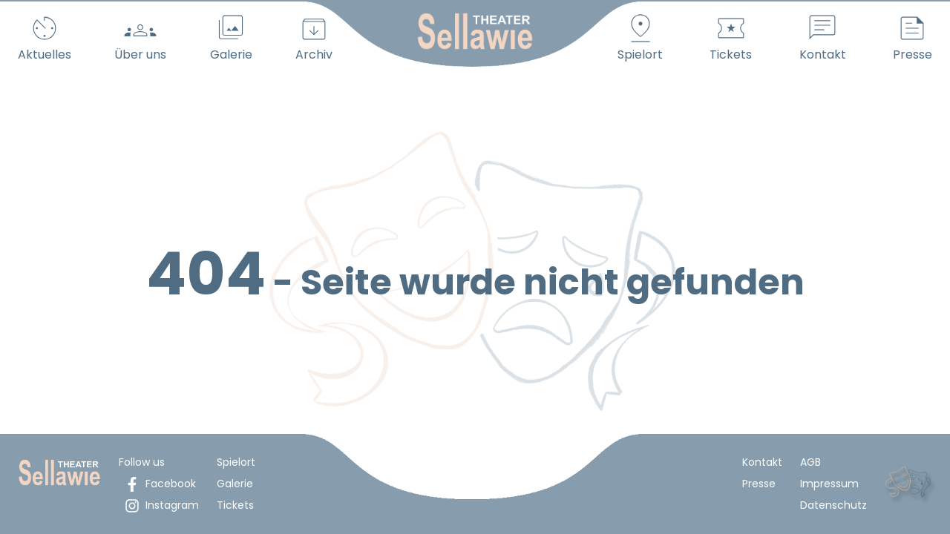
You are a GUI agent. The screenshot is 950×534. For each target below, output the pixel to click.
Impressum (829, 483)
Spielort (236, 462)
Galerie (235, 483)
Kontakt (762, 462)
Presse (759, 483)
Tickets (235, 505)
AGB (810, 462)
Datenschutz (833, 505)
